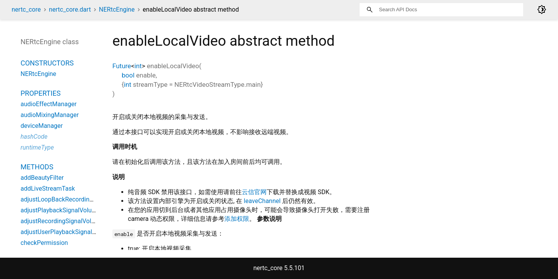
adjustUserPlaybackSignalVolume (67, 232)
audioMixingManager (50, 115)
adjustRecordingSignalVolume (62, 221)
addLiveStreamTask (48, 188)
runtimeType (37, 147)
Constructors (47, 63)
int (138, 66)
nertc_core (26, 9)
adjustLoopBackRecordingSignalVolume (76, 199)
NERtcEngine (116, 9)
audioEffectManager (49, 104)
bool (128, 75)
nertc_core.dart (70, 9)
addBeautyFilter (42, 177)
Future (121, 66)
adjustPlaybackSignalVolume (60, 210)
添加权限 (236, 218)
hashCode (34, 136)
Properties (40, 93)
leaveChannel (262, 201)
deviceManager (42, 125)
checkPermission (44, 242)
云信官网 (254, 192)
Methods (37, 167)
